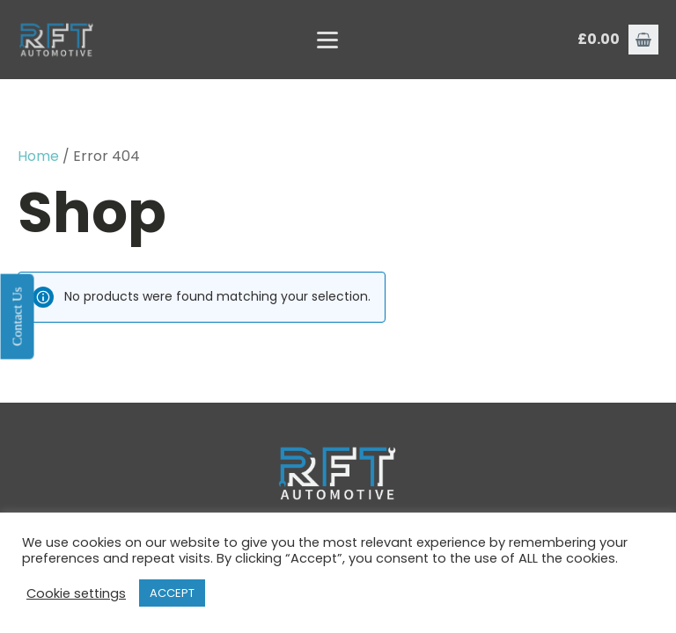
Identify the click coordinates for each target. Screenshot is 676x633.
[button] (643, 40)
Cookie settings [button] (76, 593)
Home (38, 156)
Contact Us (17, 316)
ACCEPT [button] (172, 593)
